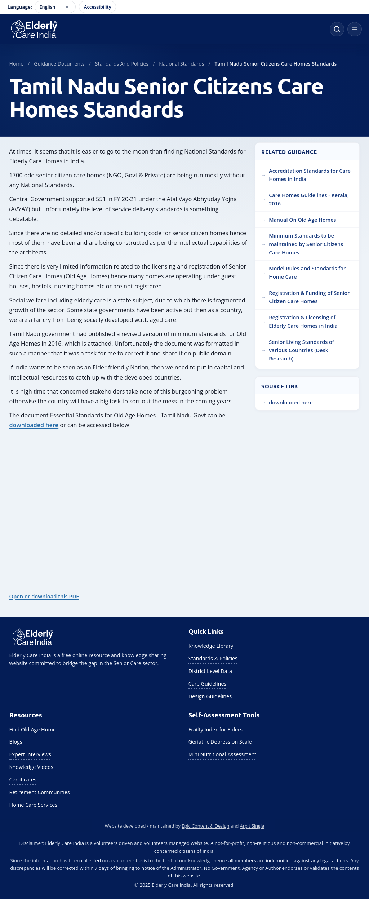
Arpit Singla (252, 826)
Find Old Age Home (32, 729)
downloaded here (34, 425)
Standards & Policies (212, 658)
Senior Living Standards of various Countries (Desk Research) (301, 350)
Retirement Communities (39, 792)
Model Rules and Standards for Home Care (307, 272)
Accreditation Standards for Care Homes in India (310, 174)
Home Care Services (33, 804)
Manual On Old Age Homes (302, 219)
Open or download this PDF (44, 596)
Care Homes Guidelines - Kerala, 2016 (309, 199)
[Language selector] (55, 7)
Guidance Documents (59, 63)
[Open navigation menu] (354, 29)
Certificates (22, 779)
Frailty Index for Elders (215, 729)
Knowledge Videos (31, 766)
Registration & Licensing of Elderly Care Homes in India (303, 321)
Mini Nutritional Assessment (222, 754)
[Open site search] (337, 29)
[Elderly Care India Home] (165, 29)
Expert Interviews (30, 754)
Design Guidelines (210, 696)
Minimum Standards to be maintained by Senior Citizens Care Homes (306, 244)
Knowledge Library (211, 645)
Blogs (15, 741)
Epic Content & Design (205, 826)
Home (16, 63)
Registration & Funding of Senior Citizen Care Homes (309, 297)
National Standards (181, 63)
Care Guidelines (207, 683)
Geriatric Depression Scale (220, 741)
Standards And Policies (121, 63)
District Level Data (210, 671)
